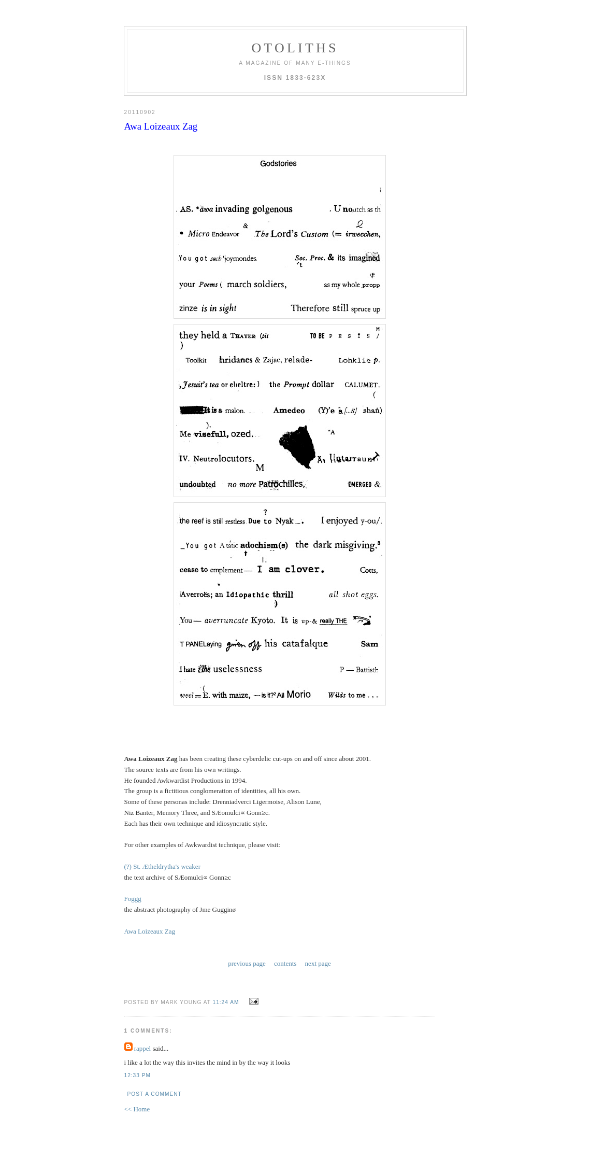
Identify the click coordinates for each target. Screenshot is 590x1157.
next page (318, 963)
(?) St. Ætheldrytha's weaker (162, 866)
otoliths (294, 47)
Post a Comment (154, 1094)
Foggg (132, 898)
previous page (247, 963)
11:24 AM (226, 1002)
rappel (142, 1048)
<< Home (137, 1109)
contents (285, 963)
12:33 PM (137, 1075)
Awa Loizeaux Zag (149, 931)
